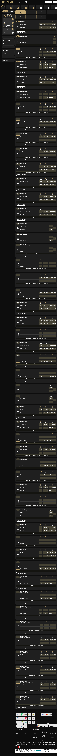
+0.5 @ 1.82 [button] (46, 499)
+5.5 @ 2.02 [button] (46, 27)
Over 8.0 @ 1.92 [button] (53, 579)
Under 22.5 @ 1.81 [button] (53, 543)
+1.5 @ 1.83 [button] (46, 296)
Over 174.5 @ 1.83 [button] (52, 609)
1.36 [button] (40, 613)
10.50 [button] (51, 515)
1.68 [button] (41, 292)
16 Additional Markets (21, 114)
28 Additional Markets (21, 366)
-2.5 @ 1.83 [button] (46, 543)
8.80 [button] (41, 477)
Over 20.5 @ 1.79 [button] (53, 332)
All (4, 16)
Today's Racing (5, 36)
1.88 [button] (41, 527)
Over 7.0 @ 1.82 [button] (53, 624)
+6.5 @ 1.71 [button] (46, 305)
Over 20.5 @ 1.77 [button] (53, 106)
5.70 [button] (41, 436)
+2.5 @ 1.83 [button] (46, 262)
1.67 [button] (41, 552)
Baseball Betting (44, 732)
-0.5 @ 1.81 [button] (46, 424)
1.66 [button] (41, 672)
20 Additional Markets (21, 32)
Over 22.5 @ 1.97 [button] (53, 320)
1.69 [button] (41, 281)
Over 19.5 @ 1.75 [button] (53, 462)
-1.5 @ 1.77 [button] (46, 281)
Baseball (31, 13)
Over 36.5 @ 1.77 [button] (53, 166)
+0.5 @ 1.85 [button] (46, 427)
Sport (12, 11)
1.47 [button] (41, 211)
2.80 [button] (55, 227)
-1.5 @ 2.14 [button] (46, 702)
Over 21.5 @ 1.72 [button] (53, 292)
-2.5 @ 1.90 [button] (46, 51)
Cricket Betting (44, 736)
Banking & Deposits (18, 734)
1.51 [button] (41, 184)
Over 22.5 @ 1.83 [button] (53, 527)
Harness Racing (35, 732)
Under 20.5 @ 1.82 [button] (52, 97)
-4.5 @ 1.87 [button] (46, 106)
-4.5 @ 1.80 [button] (46, 97)
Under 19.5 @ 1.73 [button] (53, 124)
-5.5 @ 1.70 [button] (46, 24)
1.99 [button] (40, 427)
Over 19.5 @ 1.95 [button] (53, 436)
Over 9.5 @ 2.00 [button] (53, 654)
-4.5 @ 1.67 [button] (46, 452)
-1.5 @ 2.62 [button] (46, 639)
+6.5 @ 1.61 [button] (46, 477)
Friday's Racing (5, 46)
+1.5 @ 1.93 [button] (46, 277)
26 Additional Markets (21, 72)
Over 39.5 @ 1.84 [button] (53, 151)
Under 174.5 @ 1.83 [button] (52, 613)
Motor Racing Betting (53, 733)
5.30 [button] (41, 124)
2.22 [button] (55, 39)
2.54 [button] (51, 229)
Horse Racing (35, 733)
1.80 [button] (41, 628)
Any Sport (20, 13)
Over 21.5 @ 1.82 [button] (53, 136)
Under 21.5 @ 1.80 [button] (53, 281)
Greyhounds (5, 56)
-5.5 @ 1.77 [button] (46, 121)
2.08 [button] (41, 296)
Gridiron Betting (52, 730)
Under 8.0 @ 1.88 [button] (53, 643)
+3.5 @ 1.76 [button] (46, 323)
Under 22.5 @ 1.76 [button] (52, 54)
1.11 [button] (41, 121)
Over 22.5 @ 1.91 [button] (53, 51)
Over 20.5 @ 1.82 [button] (53, 424)
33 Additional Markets (21, 256)
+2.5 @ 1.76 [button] (46, 54)
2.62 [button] (41, 139)
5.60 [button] (41, 27)
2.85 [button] (40, 609)
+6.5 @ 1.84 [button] (45, 609)
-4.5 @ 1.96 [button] (46, 67)
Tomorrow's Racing (6, 40)
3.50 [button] (41, 166)
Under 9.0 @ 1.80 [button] (53, 702)
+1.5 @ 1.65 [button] (46, 699)
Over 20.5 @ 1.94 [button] (53, 449)
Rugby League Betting (53, 734)
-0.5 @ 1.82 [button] (46, 154)
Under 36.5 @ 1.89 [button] (53, 169)
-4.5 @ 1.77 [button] (46, 357)
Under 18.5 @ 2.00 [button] (52, 412)
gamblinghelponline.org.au (46, 752)
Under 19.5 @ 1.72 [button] (53, 440)
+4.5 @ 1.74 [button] (46, 64)
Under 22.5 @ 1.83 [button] (52, 530)
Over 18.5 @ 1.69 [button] (53, 409)
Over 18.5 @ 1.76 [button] (53, 474)
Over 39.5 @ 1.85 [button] (53, 372)
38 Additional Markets (21, 588)
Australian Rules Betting (44, 731)
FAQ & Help (27, 733)
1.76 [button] (40, 424)
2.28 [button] (41, 262)
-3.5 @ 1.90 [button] (46, 184)
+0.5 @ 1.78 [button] (46, 527)
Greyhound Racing (36, 730)
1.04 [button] (41, 412)
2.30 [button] (41, 539)
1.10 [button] (41, 24)
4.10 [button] (41, 376)
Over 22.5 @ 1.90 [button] (53, 499)
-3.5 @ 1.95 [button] (46, 211)
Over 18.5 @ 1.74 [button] (53, 24)
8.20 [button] (41, 409)
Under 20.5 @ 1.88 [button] (52, 336)
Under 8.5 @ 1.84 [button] (53, 598)
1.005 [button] (41, 199)
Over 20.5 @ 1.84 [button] (53, 94)
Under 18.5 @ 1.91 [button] (53, 477)
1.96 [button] (41, 624)
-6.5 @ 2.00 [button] (46, 308)
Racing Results (5, 60)
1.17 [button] (41, 357)
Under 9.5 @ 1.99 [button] (53, 687)
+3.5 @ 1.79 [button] (46, 181)
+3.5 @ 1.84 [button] (46, 139)
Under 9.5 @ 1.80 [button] (53, 672)
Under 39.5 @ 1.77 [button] (53, 82)
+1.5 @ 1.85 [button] (46, 345)
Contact (16, 732)
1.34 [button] (41, 332)
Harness (4, 53)
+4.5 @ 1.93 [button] (46, 361)
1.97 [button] (41, 583)
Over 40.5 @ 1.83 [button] (53, 64)
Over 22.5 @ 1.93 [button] (53, 262)
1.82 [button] (41, 503)
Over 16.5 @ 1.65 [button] (53, 196)
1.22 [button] (41, 308)
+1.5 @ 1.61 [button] (46, 687)
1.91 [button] (40, 499)
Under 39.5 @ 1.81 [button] (53, 376)
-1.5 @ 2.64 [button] (46, 624)
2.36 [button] (41, 181)
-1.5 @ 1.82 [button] (46, 292)
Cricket (52, 13)
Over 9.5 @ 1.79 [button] (53, 684)
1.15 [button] (51, 512)
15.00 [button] (41, 196)
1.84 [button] (41, 530)
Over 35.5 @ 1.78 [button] (53, 305)
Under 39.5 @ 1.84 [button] (53, 361)
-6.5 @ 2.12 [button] (46, 474)
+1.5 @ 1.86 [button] (46, 487)
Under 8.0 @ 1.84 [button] (53, 583)
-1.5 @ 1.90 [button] (46, 598)
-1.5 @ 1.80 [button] (46, 490)
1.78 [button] (41, 579)
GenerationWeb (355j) (54, 754)
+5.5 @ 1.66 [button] (46, 166)
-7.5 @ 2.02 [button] (46, 199)
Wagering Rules (27, 732)
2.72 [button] (55, 389)
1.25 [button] (41, 169)
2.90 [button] (51, 226)
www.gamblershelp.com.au (19, 743)
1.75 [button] (41, 154)
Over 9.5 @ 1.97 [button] (53, 669)
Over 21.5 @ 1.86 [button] (53, 277)
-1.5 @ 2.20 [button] (46, 684)
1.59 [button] (41, 51)
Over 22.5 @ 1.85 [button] (53, 539)
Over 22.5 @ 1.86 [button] (53, 487)
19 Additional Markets (21, 204)
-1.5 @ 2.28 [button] (46, 579)
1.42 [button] (41, 136)
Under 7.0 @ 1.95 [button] (53, 628)
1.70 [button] (40, 490)
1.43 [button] (41, 320)
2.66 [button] (41, 323)
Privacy (16, 733)
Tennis (41, 17)
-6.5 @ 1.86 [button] (45, 613)
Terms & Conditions (28, 730)
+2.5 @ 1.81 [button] (46, 82)
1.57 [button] (41, 543)
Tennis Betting (52, 737)
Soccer (31, 17)
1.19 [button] (40, 67)
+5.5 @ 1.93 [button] (46, 124)
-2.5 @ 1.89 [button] (46, 79)
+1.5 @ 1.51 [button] (46, 654)
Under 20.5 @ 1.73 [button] (52, 452)
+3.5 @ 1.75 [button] (46, 214)
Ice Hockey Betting (53, 732)
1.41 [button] (41, 598)
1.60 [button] (54, 42)
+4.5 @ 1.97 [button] (46, 465)
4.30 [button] (41, 361)
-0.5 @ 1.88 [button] (46, 530)
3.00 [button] (54, 249)
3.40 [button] (41, 94)
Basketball (41, 13)
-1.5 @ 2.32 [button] (46, 568)
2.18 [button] (41, 82)
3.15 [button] (51, 247)
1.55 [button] (40, 266)
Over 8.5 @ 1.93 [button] (53, 594)
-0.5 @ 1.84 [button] (46, 503)
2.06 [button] (41, 487)
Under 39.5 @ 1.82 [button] (53, 154)
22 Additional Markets (21, 159)
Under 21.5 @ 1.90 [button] (53, 214)
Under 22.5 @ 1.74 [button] (52, 266)
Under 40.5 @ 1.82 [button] (52, 67)
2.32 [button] (51, 387)
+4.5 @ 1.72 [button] (46, 336)
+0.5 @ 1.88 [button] (46, 151)
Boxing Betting (44, 735)
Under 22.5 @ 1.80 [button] (52, 490)
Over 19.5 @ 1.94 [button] (53, 121)
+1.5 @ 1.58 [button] (46, 583)
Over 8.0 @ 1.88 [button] (53, 639)
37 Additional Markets (21, 692)
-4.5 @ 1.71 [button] (46, 462)
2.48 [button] (41, 214)
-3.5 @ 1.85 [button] (46, 136)
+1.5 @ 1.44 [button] (46, 628)
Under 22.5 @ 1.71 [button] (53, 323)
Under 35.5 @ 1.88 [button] (53, 308)
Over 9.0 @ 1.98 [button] (53, 699)
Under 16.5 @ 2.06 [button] (53, 199)
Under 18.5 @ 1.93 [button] (53, 27)
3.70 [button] (41, 305)
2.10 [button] (41, 555)
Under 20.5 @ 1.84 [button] (52, 427)
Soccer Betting (52, 736)
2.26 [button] (41, 54)
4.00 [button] (41, 64)
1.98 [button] (51, 251)
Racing (6, 11)
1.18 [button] (40, 452)
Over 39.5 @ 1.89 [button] (53, 79)
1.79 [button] (41, 643)
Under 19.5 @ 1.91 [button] (53, 465)
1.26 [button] (40, 106)
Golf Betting (43, 737)
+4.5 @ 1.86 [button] (46, 94)
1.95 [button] (41, 151)
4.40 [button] (41, 449)
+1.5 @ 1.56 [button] (46, 669)
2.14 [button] (41, 669)
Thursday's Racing (6, 43)
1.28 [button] (40, 97)
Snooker (20, 17)
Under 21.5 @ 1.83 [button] (53, 139)
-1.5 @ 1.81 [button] (46, 348)
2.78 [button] (41, 594)
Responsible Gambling (28, 734)
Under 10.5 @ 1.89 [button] (53, 568)
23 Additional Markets (21, 381)
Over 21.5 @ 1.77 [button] (53, 211)
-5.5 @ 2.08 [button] (46, 169)
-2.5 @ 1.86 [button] (46, 266)
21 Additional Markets (21, 189)
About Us (16, 730)
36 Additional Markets (21, 573)
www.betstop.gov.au (19, 752)
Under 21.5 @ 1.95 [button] (53, 296)
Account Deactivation (28, 736)
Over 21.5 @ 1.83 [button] (53, 181)
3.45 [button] (41, 465)
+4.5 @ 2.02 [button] (46, 449)
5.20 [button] (55, 513)
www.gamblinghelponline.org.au (49, 742)
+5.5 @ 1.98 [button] (46, 436)
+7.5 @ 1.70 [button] (46, 196)
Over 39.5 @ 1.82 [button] (53, 357)
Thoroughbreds (5, 50)
